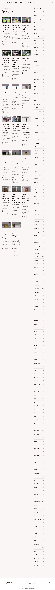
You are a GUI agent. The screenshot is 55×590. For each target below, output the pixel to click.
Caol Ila (35, 114)
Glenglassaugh (37, 246)
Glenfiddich (36, 242)
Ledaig (35, 352)
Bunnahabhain (37, 107)
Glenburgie (36, 228)
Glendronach (36, 235)
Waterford (36, 554)
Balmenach (36, 58)
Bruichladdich (37, 104)
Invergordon (36, 303)
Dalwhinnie (36, 164)
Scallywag (36, 466)
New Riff (36, 405)
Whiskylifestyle (9, 2)
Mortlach (35, 398)
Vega (35, 551)
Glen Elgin (36, 196)
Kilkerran (35, 324)
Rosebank (36, 452)
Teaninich (36, 505)
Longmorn (36, 366)
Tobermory (36, 523)
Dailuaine (36, 157)
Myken (35, 402)
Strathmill (36, 494)
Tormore (35, 533)
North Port (36, 413)
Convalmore (36, 139)
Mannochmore (37, 384)
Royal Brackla (36, 455)
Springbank (36, 476)
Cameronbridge (37, 111)
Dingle (35, 171)
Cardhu (35, 122)
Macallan (36, 377)
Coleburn (36, 136)
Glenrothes (36, 267)
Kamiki (35, 317)
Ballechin (36, 54)
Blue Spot (36, 93)
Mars (35, 388)
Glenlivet (36, 256)
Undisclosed (36, 547)
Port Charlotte (37, 437)
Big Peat (35, 83)
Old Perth (36, 420)
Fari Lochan (36, 185)
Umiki (35, 540)
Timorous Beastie (37, 519)
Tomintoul (36, 530)
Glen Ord (36, 217)
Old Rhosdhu (36, 427)
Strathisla (36, 491)
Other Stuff (36, 430)
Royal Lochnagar (37, 459)
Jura (34, 313)
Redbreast (36, 444)
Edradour (36, 178)
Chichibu (36, 125)
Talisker (35, 498)
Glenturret (36, 274)
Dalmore (35, 161)
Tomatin (35, 526)
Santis (35, 462)
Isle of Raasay (37, 310)
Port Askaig (36, 434)
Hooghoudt (36, 292)
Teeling (35, 508)
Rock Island (36, 448)
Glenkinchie (36, 253)
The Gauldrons (37, 512)
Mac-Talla (36, 374)
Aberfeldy (36, 12)
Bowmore (36, 97)
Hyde (35, 295)
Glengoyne (36, 249)
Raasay (35, 441)
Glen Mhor (36, 210)
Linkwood (36, 356)
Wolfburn (36, 565)
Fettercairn (36, 189)
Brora (35, 100)
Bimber (35, 86)
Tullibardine (36, 537)
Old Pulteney (36, 423)
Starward (36, 484)
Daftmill (35, 154)
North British (36, 409)
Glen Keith (36, 207)
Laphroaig (36, 349)
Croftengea (36, 146)
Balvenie (35, 61)
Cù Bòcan (36, 150)
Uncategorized (37, 544)
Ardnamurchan (37, 36)
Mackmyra (36, 381)
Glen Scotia (36, 221)
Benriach (36, 72)
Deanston (36, 168)
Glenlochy (36, 260)
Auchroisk (36, 44)
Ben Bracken (36, 65)
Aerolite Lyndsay (37, 19)
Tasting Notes (5, 18)
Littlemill (35, 359)
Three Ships (36, 515)
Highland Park (37, 288)
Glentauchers (36, 271)
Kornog (35, 331)
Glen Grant (36, 203)
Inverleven (36, 306)
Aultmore (36, 47)
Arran (35, 40)
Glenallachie (36, 224)
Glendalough (36, 232)
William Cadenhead (38, 562)
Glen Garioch (37, 200)
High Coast (36, 285)
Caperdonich (36, 118)
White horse (36, 558)
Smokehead (36, 473)
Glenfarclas (36, 239)
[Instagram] (50, 582)
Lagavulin (36, 338)
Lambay (35, 342)
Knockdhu (36, 327)
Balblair (35, 51)
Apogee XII (36, 26)
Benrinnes (36, 75)
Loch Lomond (37, 363)
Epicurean (36, 182)
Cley (35, 129)
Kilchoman (36, 320)
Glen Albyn (36, 193)
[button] (2, 2)
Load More (16, 255)
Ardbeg (35, 29)
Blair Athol (36, 90)
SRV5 (35, 480)
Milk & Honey (37, 391)
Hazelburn (36, 281)
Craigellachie (36, 143)
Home (30, 581)
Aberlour (35, 15)
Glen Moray (36, 214)
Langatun (36, 345)
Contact (33, 583)
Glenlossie (36, 264)
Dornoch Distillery (37, 175)
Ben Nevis (36, 68)
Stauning (35, 487)
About (30, 583)
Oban (35, 416)
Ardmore (35, 33)
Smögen (35, 469)
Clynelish (36, 132)
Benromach (36, 79)
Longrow (35, 370)
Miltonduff (36, 395)
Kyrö (35, 334)
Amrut (35, 22)
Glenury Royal (37, 278)
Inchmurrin (36, 299)
